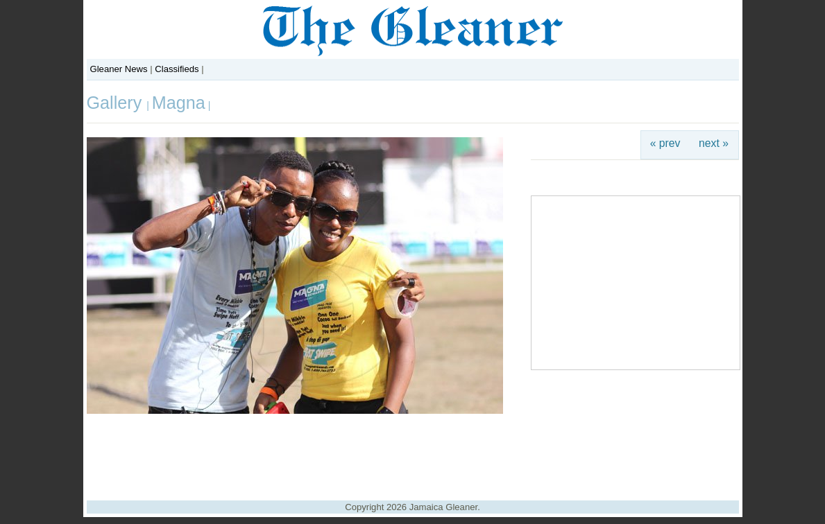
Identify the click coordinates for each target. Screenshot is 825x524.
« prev (665, 143)
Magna (178, 102)
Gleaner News (119, 69)
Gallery (117, 102)
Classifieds (176, 69)
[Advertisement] (412, 452)
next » (714, 143)
